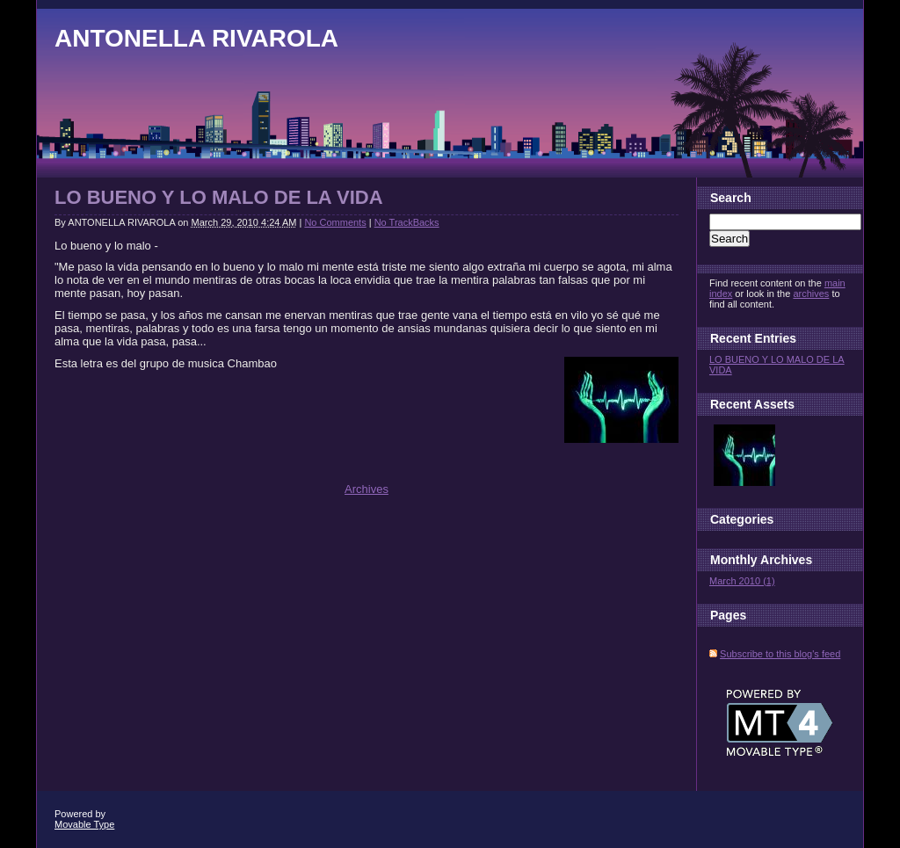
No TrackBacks (406, 222)
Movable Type (84, 824)
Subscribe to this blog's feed (780, 654)
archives (811, 293)
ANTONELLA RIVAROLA (196, 38)
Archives (366, 489)
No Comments (335, 222)
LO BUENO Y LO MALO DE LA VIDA (218, 197)
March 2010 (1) (742, 581)
